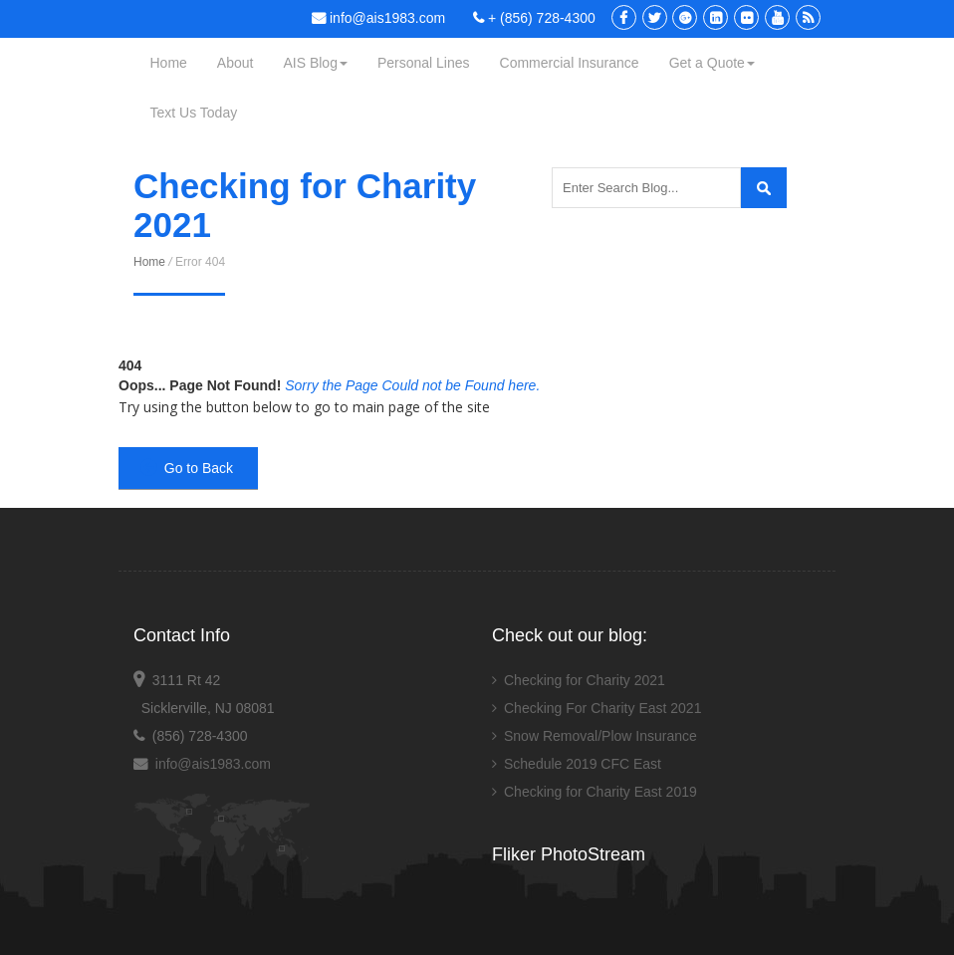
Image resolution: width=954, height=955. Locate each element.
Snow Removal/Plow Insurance (600, 736)
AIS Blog (315, 63)
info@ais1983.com (378, 18)
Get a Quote (712, 63)
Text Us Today (194, 112)
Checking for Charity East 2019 (600, 792)
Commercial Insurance (569, 63)
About (235, 63)
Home (168, 63)
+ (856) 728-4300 (534, 18)
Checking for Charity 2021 (584, 680)
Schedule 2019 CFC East (582, 764)
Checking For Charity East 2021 (602, 708)
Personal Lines (423, 63)
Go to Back (186, 468)
